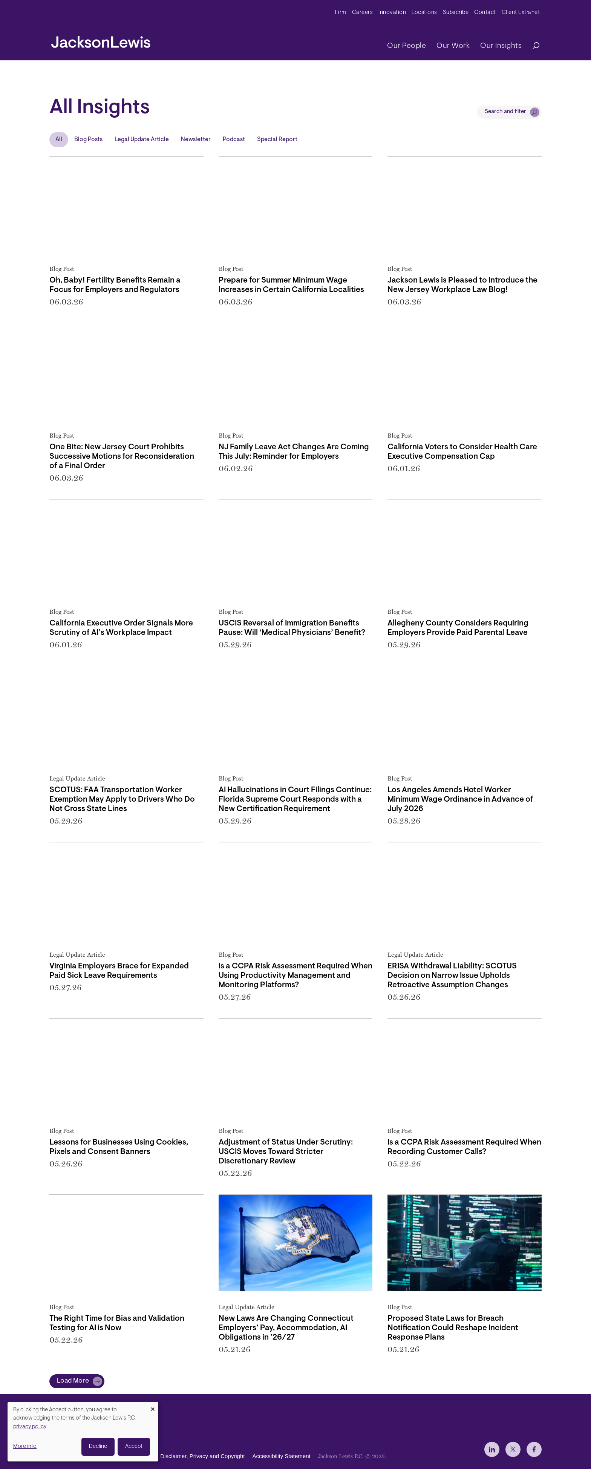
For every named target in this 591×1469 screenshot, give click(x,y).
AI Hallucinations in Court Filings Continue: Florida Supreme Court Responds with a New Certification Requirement (295, 799)
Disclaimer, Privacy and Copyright (202, 1456)
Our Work (453, 46)
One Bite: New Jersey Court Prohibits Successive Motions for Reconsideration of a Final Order (121, 456)
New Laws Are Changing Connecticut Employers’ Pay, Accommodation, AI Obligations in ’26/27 (286, 1328)
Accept (133, 1446)
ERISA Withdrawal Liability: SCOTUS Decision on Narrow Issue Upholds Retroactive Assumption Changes (452, 975)
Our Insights (501, 46)
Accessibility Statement (281, 1456)
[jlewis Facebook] (534, 1449)
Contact (485, 12)
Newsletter (196, 140)
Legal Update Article (142, 140)
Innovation (392, 12)
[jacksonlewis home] (100, 40)
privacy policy (29, 1427)
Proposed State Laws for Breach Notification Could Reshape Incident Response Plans (452, 1328)
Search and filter (505, 112)
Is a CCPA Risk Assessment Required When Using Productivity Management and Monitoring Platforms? (295, 975)
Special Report (277, 140)
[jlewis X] (513, 1449)
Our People (406, 46)
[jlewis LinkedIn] (491, 1449)
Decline (98, 1446)
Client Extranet (521, 12)
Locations (424, 12)
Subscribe (456, 12)
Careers (362, 12)
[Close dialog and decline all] (152, 1406)
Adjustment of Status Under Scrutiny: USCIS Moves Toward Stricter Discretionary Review (286, 1152)
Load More (73, 1381)
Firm (340, 12)
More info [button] (25, 1446)
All (58, 140)
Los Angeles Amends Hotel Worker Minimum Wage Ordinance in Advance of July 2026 (460, 799)
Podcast (234, 140)
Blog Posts (88, 140)
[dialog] (83, 1431)
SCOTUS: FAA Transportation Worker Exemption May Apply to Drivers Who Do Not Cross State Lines (122, 799)
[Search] (532, 46)
